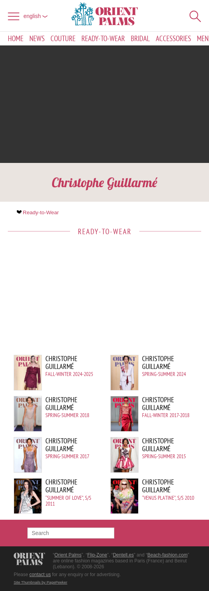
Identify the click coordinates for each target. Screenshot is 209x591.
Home (15, 38)
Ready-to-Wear (103, 38)
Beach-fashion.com (167, 555)
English (35, 16)
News (37, 38)
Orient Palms (67, 555)
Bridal (140, 38)
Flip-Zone (97, 555)
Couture (63, 38)
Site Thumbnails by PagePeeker (40, 582)
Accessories (173, 38)
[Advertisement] (104, 104)
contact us (40, 574)
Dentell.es (123, 555)
